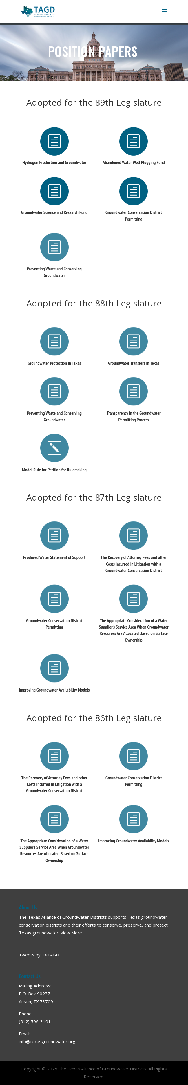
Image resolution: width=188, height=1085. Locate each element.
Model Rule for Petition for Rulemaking (54, 469)
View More (71, 933)
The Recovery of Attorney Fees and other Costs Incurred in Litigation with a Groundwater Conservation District (134, 563)
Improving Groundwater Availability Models (54, 690)
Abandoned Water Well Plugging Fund (134, 162)
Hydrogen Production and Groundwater (54, 162)
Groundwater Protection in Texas (54, 363)
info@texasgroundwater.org (47, 1041)
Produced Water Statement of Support (54, 557)
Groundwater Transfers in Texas (133, 363)
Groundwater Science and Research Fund (54, 212)
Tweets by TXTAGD (39, 955)
